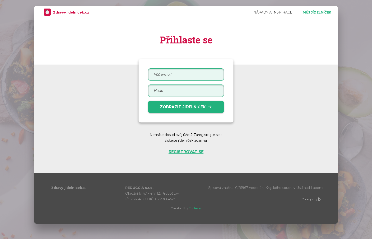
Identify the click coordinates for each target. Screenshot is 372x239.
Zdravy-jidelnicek (68, 12)
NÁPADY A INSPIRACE (272, 12)
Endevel (195, 208)
